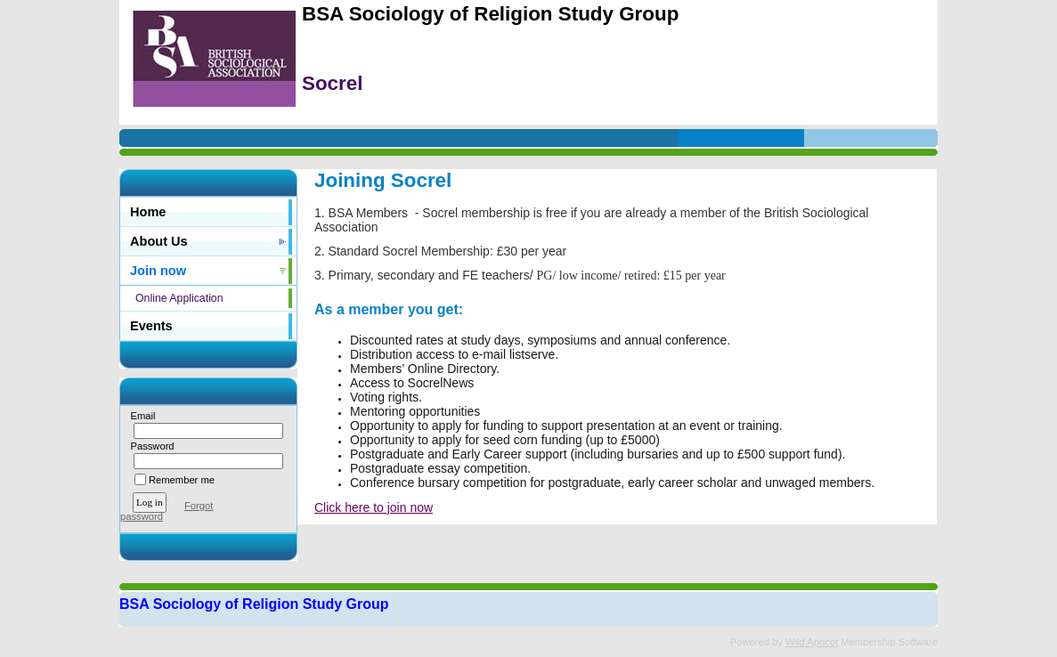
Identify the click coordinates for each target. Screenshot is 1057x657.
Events (151, 326)
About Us (159, 241)
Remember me (182, 479)
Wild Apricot (811, 642)
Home (148, 212)
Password (149, 446)
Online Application (179, 298)
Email (139, 415)
